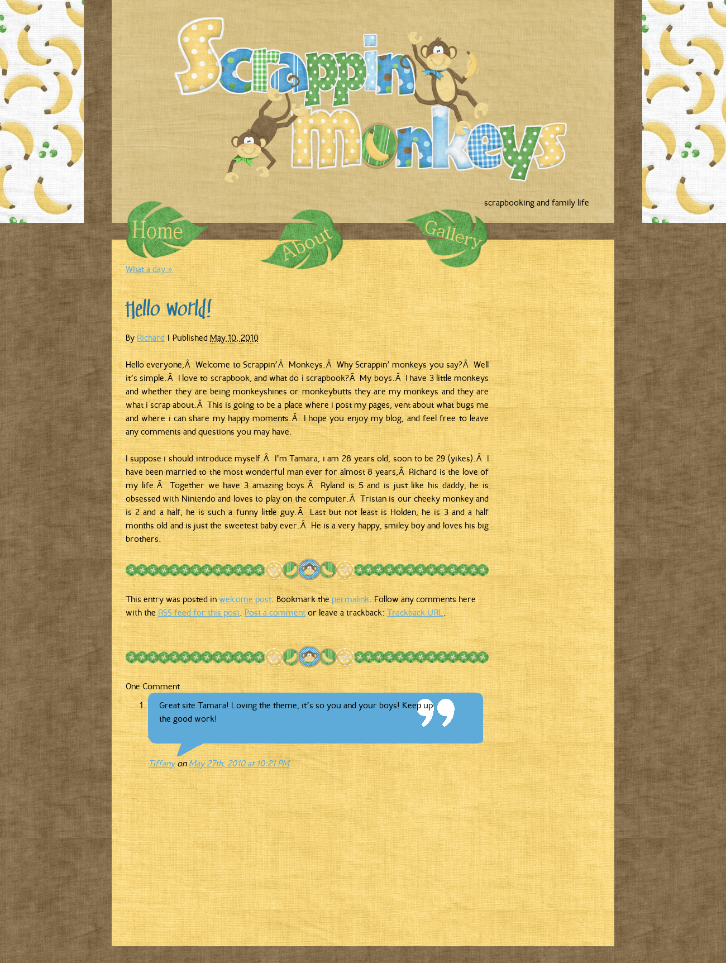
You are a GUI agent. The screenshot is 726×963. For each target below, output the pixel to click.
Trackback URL (415, 612)
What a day (149, 268)
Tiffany (161, 763)
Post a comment (275, 612)
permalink (350, 598)
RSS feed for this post (199, 612)
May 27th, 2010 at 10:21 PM (239, 763)
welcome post (245, 598)
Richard (151, 337)
